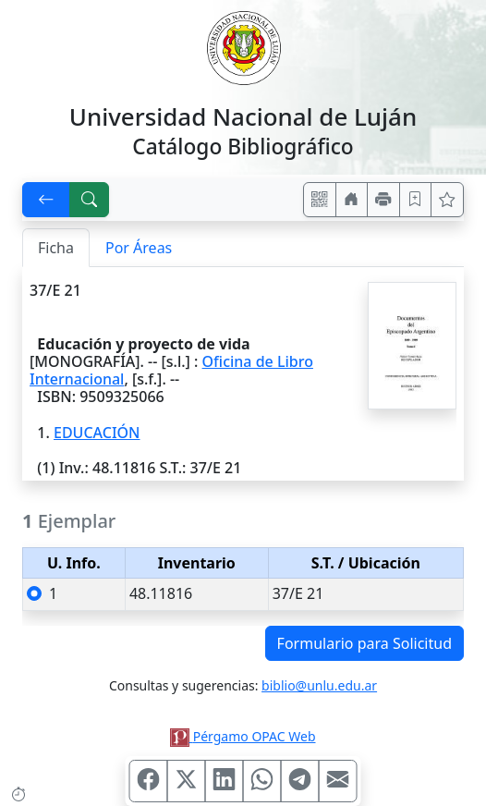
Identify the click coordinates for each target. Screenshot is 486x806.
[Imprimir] (383, 199)
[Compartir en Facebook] (148, 781)
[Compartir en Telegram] (300, 781)
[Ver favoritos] (447, 199)
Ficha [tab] (56, 248)
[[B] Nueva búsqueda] (89, 199)
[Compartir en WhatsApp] (262, 781)
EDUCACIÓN (97, 432)
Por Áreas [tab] (138, 248)
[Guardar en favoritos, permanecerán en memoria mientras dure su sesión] (415, 199)
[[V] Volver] (46, 199)
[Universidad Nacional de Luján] (243, 46)
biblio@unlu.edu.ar (319, 685)
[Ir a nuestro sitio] (352, 199)
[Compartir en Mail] (338, 781)
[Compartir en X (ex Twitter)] (186, 781)
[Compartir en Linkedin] (224, 781)
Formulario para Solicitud (364, 643)
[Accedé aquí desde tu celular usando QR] (319, 199)
